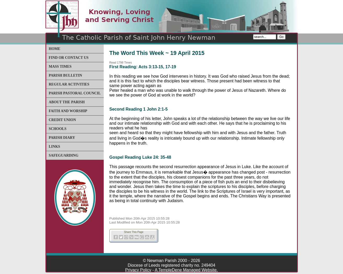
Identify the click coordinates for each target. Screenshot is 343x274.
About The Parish (67, 102)
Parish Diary (62, 138)
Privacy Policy (138, 270)
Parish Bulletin (65, 75)
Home (54, 49)
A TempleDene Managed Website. (186, 270)
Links (54, 147)
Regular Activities (69, 84)
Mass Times (60, 66)
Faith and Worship (68, 111)
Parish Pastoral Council (75, 93)
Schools (58, 129)
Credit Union (62, 120)
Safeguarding (64, 155)
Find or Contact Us (69, 58)
